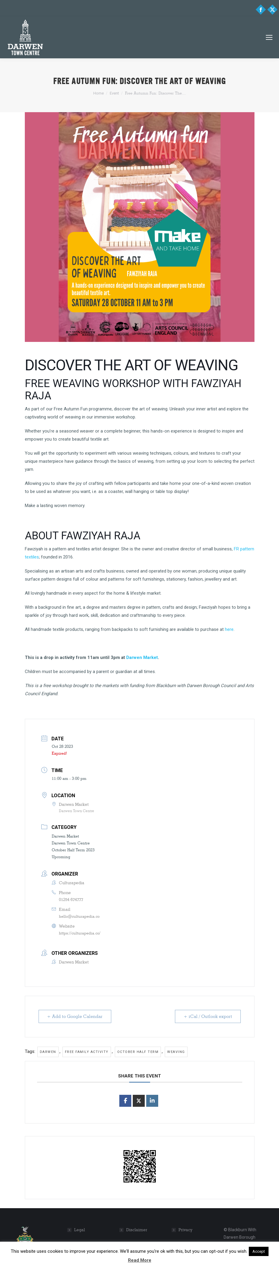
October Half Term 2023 (73, 849)
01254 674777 (71, 899)
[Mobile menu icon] (269, 37)
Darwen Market (142, 657)
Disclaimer (136, 1229)
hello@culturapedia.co (79, 916)
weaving (176, 1052)
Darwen (48, 1052)
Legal (79, 1229)
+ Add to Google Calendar (75, 1016)
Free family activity (87, 1052)
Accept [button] (258, 1251)
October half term (138, 1052)
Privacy (186, 1229)
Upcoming (61, 856)
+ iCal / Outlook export (208, 1016)
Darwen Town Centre (71, 843)
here (229, 629)
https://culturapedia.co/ (79, 933)
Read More (139, 1260)
